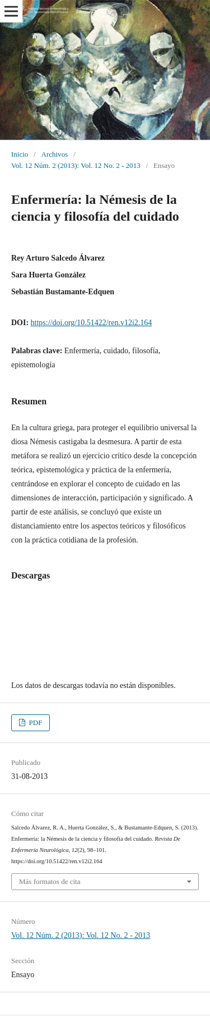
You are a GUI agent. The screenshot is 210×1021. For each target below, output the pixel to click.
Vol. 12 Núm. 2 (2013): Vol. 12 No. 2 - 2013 (76, 165)
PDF (34, 722)
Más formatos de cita (50, 881)
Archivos (54, 154)
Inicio (19, 154)
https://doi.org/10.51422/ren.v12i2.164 (91, 322)
